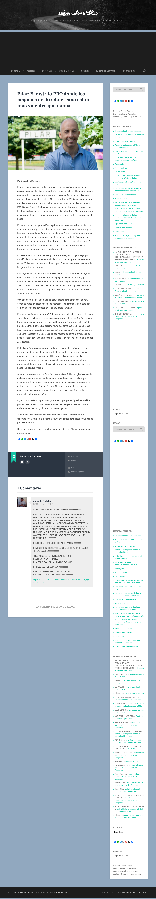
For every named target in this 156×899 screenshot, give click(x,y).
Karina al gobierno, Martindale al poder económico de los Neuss (128, 190)
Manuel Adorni (121, 168)
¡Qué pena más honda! (124, 224)
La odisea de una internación (126, 647)
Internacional (67, 71)
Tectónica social (121, 199)
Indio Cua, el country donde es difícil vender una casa (128, 742)
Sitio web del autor (27, 462)
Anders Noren (129, 893)
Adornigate (119, 165)
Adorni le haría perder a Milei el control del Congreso (127, 147)
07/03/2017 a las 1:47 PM (43, 505)
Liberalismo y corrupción (125, 142)
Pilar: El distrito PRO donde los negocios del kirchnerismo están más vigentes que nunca (53, 100)
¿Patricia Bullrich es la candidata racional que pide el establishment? (129, 210)
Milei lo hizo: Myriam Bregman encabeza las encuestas (127, 237)
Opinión (85, 71)
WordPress (61, 893)
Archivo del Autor (22, 462)
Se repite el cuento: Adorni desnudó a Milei (129, 297)
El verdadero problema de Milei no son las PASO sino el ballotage (129, 177)
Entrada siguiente (78, 472)
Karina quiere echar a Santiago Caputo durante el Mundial (127, 204)
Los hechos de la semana (125, 195)
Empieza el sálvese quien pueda (128, 132)
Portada (15, 71)
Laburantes (119, 232)
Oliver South (120, 172)
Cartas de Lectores (106, 71)
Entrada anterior (77, 468)
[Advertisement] (78, 49)
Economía (47, 71)
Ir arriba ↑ (143, 893)
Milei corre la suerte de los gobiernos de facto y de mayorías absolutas (128, 218)
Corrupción (129, 71)
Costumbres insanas (123, 228)
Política (31, 71)
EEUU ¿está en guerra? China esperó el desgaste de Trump (126, 159)
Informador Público (78, 13)
